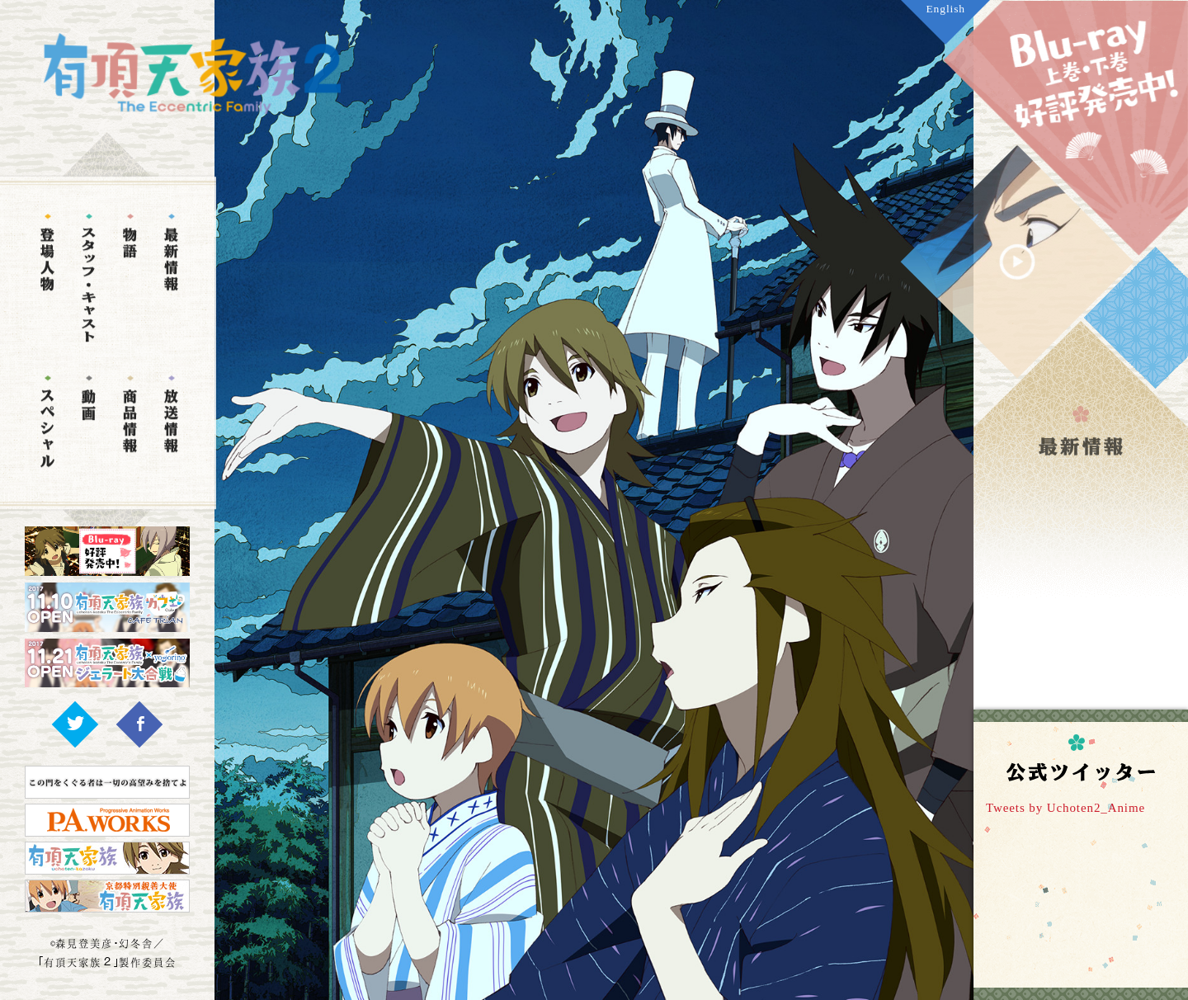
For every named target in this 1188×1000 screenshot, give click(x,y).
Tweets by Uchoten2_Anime (1065, 807)
